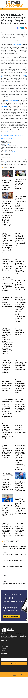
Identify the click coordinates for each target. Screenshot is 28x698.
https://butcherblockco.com (11, 151)
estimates (13, 79)
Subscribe (14, 664)
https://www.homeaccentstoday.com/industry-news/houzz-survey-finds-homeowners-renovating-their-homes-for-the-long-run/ (13, 137)
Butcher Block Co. (9, 131)
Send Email (6, 144)
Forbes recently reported (11, 100)
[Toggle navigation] (2, 9)
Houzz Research (17, 44)
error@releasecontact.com (7, 162)
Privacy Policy (4, 646)
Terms (2, 644)
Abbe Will (19, 59)
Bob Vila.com (4, 106)
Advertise (3, 648)
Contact (3, 650)
